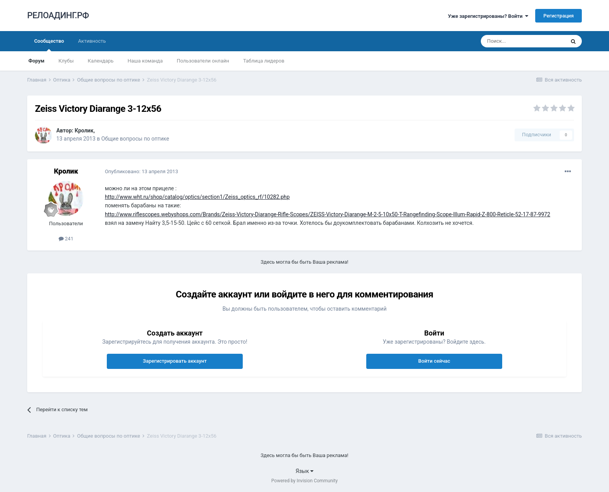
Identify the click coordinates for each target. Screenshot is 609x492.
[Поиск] (523, 41)
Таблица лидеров (263, 61)
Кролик (84, 130)
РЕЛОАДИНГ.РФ (58, 15)
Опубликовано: (141, 171)
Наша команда (145, 61)
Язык (304, 471)
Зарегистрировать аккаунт (175, 361)
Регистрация (558, 16)
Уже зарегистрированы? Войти (488, 16)
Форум (36, 61)
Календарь (101, 61)
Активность (92, 41)
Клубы (65, 61)
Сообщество (49, 44)
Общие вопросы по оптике (135, 139)
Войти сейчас (434, 361)
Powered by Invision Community (304, 480)
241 (66, 239)
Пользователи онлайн (203, 61)
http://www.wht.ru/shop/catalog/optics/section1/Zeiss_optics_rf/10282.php (197, 197)
